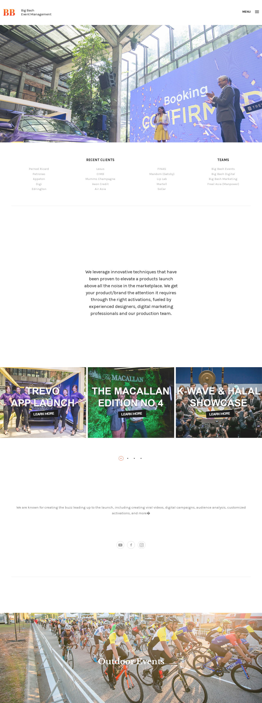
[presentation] (9, 402)
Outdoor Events (131, 661)
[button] (121, 458)
